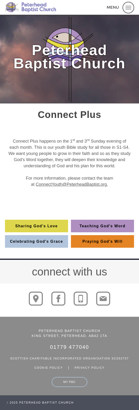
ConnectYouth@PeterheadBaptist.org (71, 184)
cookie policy (48, 367)
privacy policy (89, 367)
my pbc (69, 382)
